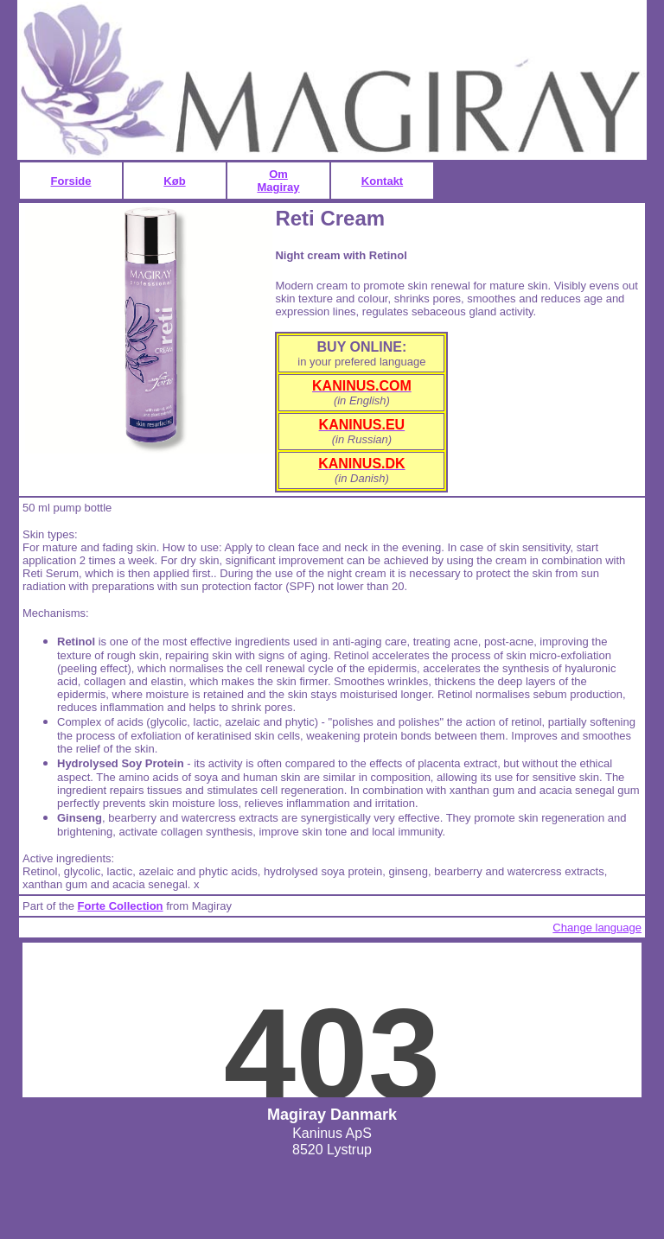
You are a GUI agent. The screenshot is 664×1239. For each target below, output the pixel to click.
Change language (597, 927)
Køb (174, 181)
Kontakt (382, 181)
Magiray (278, 187)
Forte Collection (120, 905)
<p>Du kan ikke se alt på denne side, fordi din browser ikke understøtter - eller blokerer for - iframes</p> (332, 1020)
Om (278, 174)
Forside (71, 181)
